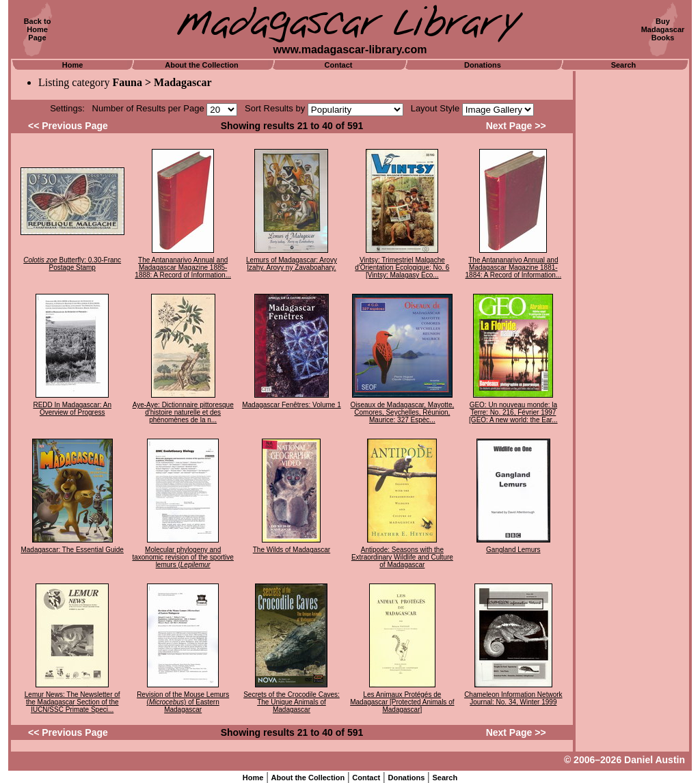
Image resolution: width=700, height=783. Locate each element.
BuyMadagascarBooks (663, 29)
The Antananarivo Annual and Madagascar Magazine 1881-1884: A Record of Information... (514, 267)
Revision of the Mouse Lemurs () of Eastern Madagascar (183, 702)
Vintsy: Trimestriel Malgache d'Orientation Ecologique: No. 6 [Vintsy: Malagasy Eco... (402, 267)
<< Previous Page (68, 125)
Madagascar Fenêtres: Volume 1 (291, 405)
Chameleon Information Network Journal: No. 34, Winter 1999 (513, 698)
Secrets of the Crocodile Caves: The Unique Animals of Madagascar (291, 702)
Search (623, 65)
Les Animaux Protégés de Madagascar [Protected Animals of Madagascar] (402, 702)
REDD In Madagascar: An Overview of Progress (72, 408)
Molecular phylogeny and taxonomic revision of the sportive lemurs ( (182, 557)
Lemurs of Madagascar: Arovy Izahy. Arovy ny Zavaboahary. (291, 263)
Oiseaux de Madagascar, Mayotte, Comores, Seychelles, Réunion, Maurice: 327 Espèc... (402, 412)
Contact (339, 65)
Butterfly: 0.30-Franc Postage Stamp (72, 263)
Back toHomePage (37, 29)
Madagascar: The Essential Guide (72, 549)
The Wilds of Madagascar (291, 549)
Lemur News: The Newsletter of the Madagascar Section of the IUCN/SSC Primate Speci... (72, 702)
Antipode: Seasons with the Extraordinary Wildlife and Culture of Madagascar (402, 557)
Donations (482, 65)
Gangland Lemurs (513, 549)
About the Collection (202, 65)
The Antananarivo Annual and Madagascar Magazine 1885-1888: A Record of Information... (183, 267)
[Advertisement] (632, 277)
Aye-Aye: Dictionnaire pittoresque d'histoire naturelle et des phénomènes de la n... (183, 412)
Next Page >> (516, 125)
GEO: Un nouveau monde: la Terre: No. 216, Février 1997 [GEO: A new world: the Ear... (513, 412)
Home (72, 65)
